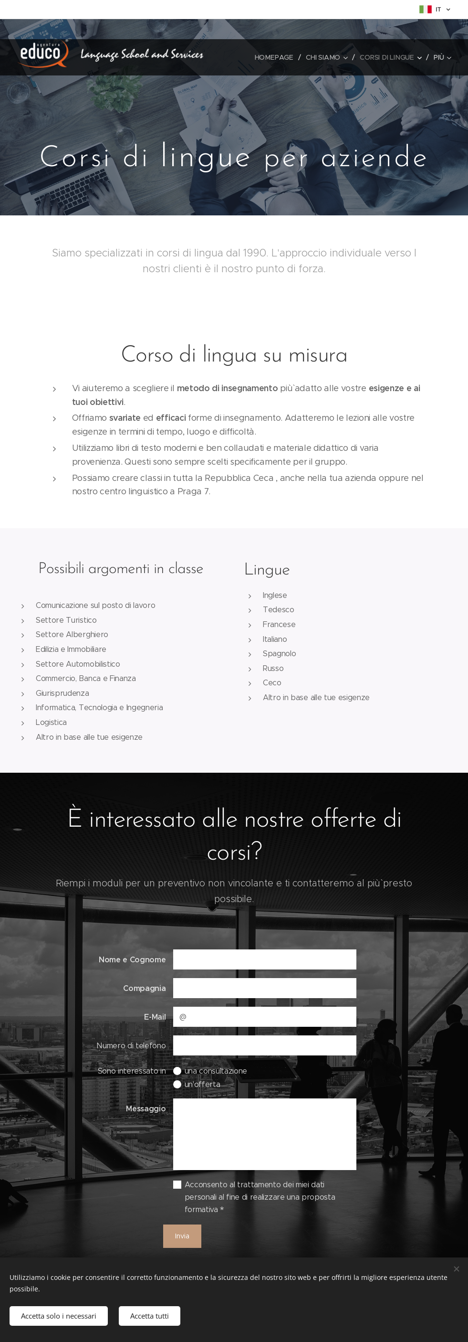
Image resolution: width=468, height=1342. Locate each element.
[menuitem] (277, 57)
